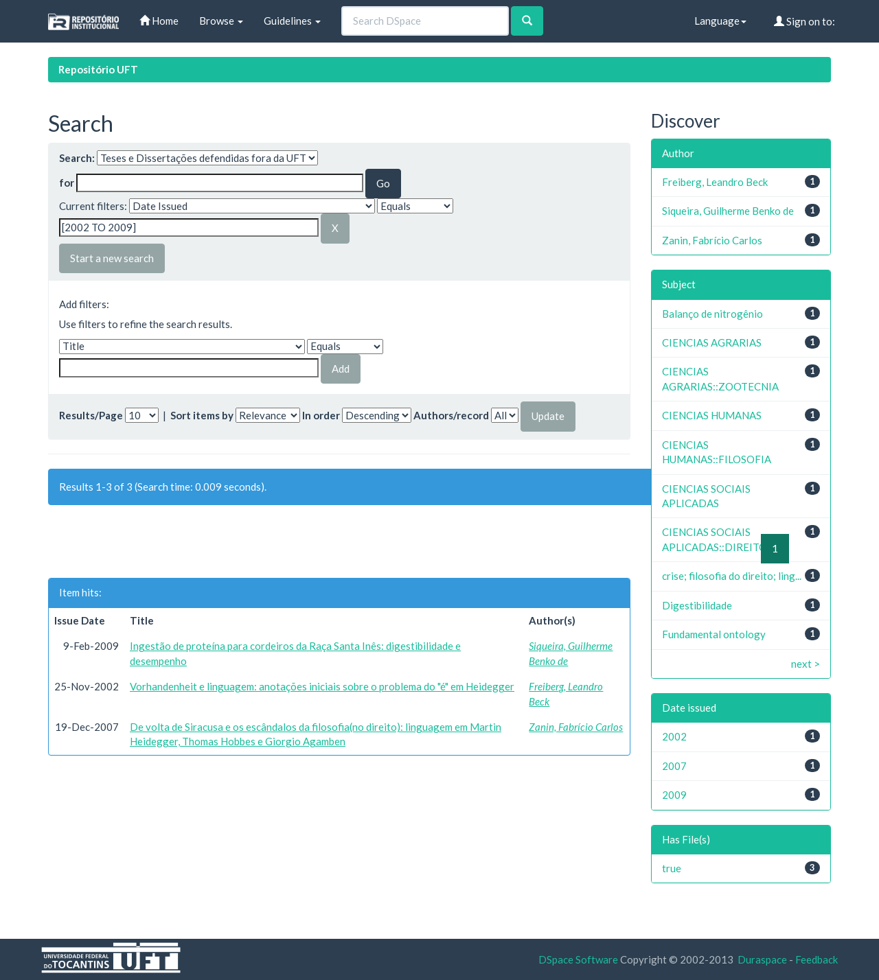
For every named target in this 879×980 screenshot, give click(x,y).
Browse (221, 20)
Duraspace (762, 959)
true (671, 868)
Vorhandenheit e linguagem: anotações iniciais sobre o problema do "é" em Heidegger (322, 686)
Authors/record (451, 415)
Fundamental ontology (714, 634)
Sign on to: (804, 21)
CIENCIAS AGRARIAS (712, 342)
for (66, 182)
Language (720, 20)
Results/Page (91, 415)
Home (159, 20)
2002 (674, 736)
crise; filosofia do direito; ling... (731, 576)
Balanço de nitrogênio (712, 313)
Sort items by (201, 415)
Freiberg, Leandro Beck (715, 182)
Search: (77, 158)
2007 (674, 766)
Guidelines (292, 20)
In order (321, 415)
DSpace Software (578, 959)
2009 (674, 795)
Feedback (816, 959)
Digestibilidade (697, 605)
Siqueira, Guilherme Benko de (728, 211)
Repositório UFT (98, 69)
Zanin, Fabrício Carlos (576, 727)
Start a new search (112, 258)
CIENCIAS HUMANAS (712, 415)
